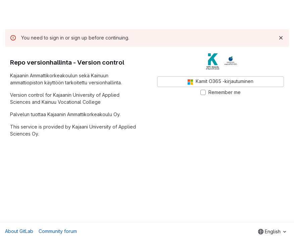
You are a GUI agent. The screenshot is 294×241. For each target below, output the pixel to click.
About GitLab (19, 231)
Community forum (58, 231)
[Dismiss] (281, 38)
